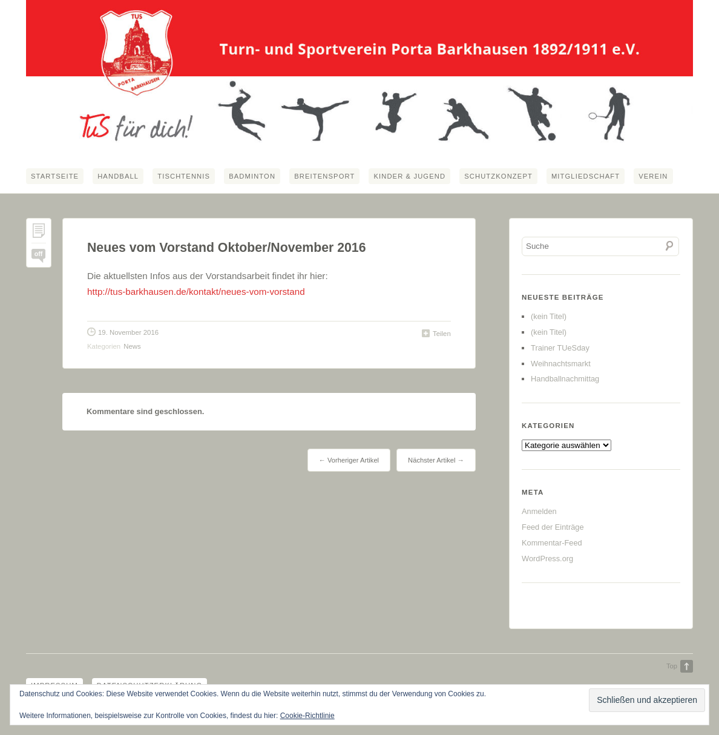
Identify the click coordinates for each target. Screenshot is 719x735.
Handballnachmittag (565, 378)
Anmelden (539, 511)
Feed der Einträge (552, 527)
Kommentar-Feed (552, 542)
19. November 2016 (128, 332)
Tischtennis (183, 176)
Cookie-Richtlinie (307, 715)
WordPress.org (547, 558)
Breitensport (324, 176)
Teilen (442, 333)
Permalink (38, 233)
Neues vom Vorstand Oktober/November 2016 (226, 247)
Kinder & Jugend (409, 176)
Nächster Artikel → (436, 460)
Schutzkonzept (498, 176)
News (131, 346)
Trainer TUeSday (560, 347)
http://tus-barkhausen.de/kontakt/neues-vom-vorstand (196, 291)
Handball (118, 176)
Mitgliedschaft (585, 176)
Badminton (252, 176)
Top (671, 666)
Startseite (55, 176)
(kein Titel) (548, 316)
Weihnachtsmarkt (561, 363)
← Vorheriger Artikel (349, 460)
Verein (653, 176)
